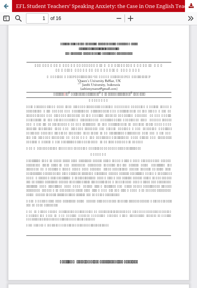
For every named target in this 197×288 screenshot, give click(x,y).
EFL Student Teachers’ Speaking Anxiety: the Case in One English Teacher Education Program (106, 6)
